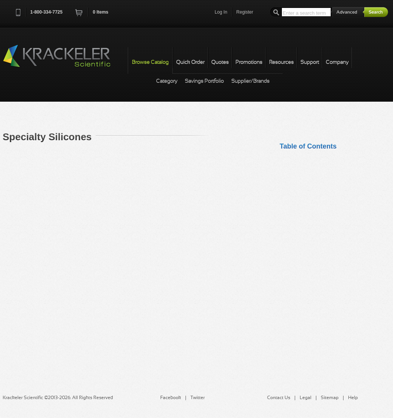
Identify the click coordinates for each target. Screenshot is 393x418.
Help (353, 398)
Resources (281, 62)
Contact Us (278, 398)
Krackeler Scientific (64, 60)
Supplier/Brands (250, 81)
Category (166, 81)
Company (337, 62)
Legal (305, 398)
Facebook (170, 398)
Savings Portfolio (204, 81)
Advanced (348, 12)
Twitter (197, 398)
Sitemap (330, 398)
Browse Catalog (150, 62)
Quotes (220, 62)
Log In (221, 12)
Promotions (248, 62)
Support (309, 62)
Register (244, 12)
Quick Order (190, 62)
